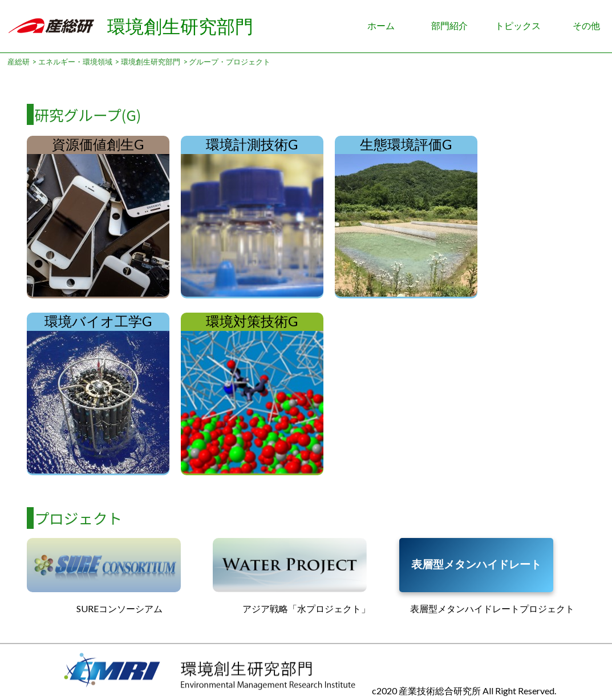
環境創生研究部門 (180, 26)
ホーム (381, 25)
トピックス (518, 25)
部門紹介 (449, 25)
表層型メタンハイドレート (476, 563)
